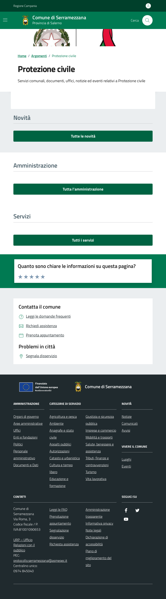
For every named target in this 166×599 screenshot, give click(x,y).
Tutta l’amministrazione (83, 189)
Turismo (91, 471)
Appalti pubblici (60, 444)
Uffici (17, 430)
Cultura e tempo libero (61, 468)
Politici (18, 444)
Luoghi (126, 459)
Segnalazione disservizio (59, 534)
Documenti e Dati (25, 465)
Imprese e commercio (101, 430)
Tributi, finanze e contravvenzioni (97, 461)
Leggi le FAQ (58, 509)
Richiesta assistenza (64, 544)
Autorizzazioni (59, 451)
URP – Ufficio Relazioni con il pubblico (24, 545)
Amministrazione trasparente (98, 513)
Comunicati (130, 423)
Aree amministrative (28, 423)
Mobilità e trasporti (99, 437)
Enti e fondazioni (25, 437)
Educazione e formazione (58, 482)
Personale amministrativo (24, 454)
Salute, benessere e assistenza (100, 448)
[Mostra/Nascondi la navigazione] (5, 19)
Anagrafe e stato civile (61, 434)
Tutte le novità (83, 136)
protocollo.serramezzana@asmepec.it (40, 560)
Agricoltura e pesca (63, 416)
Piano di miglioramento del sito (99, 557)
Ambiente (56, 423)
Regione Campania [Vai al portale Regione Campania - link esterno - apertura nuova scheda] (25, 5)
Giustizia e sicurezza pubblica (100, 420)
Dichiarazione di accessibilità (97, 541)
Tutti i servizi (83, 240)
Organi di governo (26, 416)
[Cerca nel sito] (147, 20)
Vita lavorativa (96, 478)
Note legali (93, 530)
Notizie (127, 416)
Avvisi (126, 430)
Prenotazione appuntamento (60, 520)
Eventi (126, 466)
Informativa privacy (99, 523)
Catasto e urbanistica (64, 458)
